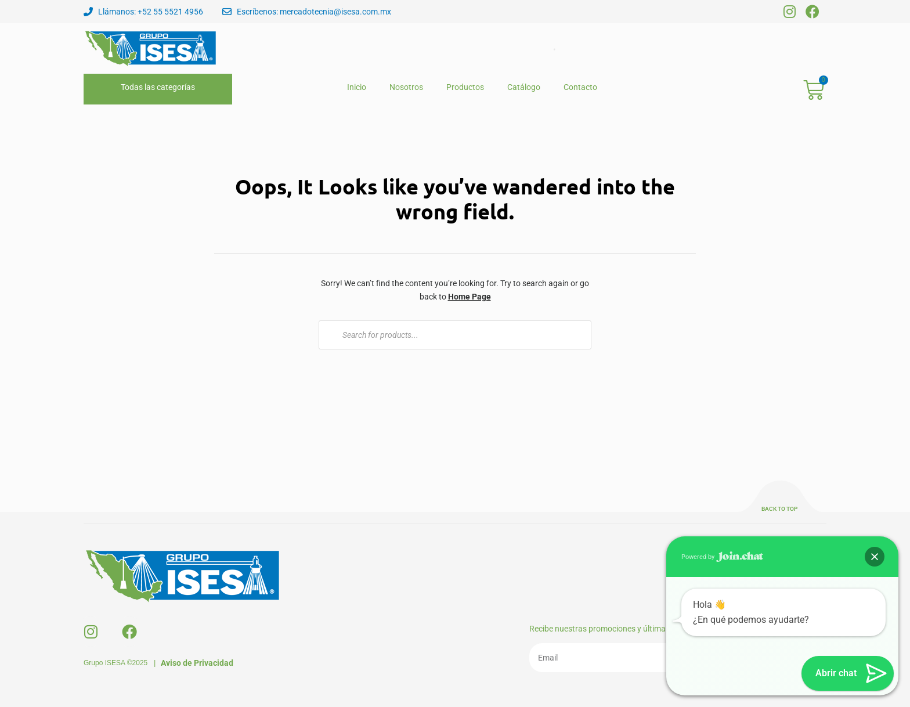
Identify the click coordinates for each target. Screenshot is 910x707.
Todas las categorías (158, 87)
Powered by (722, 556)
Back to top (779, 509)
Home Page (469, 296)
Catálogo (523, 87)
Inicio (356, 87)
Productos (465, 87)
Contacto (580, 87)
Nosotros (406, 87)
